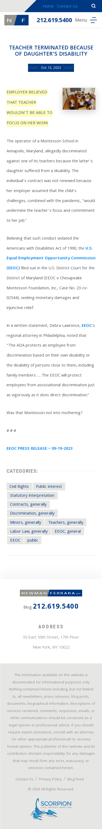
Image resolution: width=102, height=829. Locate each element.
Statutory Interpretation (32, 495)
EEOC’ (87, 326)
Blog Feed (75, 779)
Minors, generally (25, 522)
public (32, 540)
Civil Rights (19, 487)
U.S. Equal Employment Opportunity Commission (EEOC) (51, 258)
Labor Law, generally (29, 531)
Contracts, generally (28, 504)
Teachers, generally (65, 522)
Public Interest (49, 487)
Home (48, 6)
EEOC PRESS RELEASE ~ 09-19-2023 (39, 448)
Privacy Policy (50, 779)
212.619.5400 (54, 21)
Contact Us (67, 6)
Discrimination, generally (32, 513)
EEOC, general (68, 531)
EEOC (15, 540)
